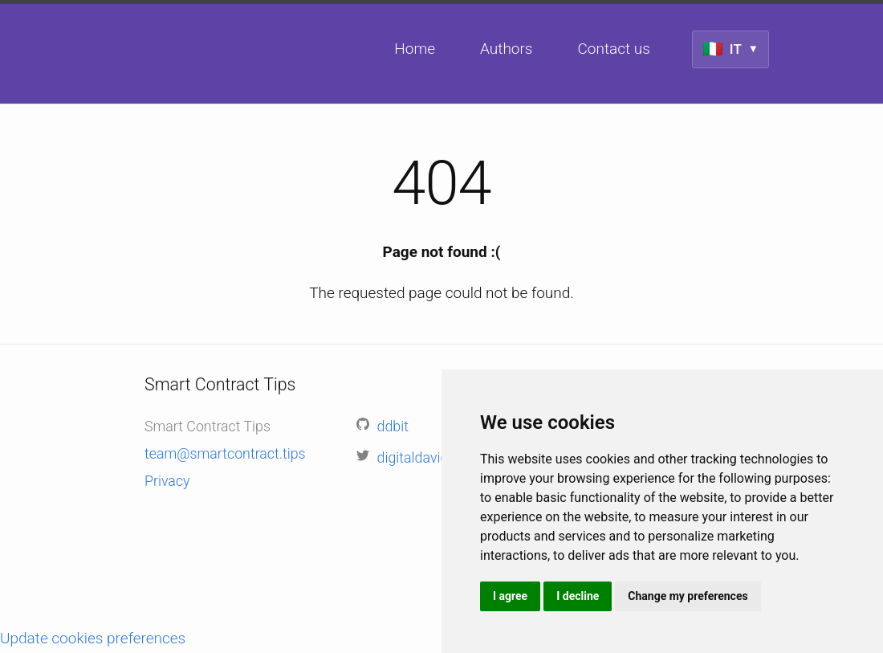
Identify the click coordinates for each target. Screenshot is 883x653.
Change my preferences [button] (687, 596)
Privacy (167, 480)
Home (414, 48)
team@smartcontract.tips (225, 453)
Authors (506, 48)
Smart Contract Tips (151, 151)
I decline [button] (577, 596)
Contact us (613, 48)
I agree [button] (510, 596)
